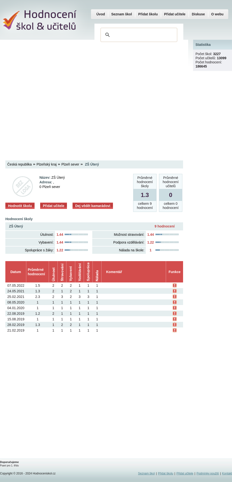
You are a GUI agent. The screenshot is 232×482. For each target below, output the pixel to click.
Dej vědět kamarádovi (92, 206)
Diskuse (198, 14)
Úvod (100, 14)
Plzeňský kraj (46, 164)
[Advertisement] (54, 96)
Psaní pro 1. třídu (9, 465)
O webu (217, 14)
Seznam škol (121, 14)
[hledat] (138, 35)
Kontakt (227, 473)
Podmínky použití (207, 473)
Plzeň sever (70, 164)
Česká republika (19, 164)
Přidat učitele (53, 206)
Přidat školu (148, 14)
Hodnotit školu (20, 206)
